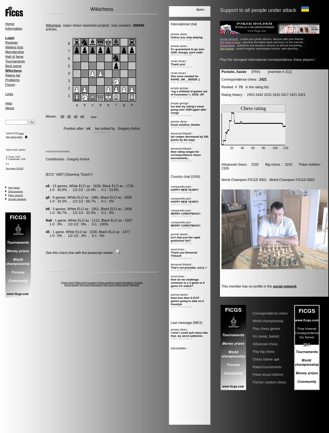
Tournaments (15, 61)
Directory (134, 285)
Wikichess (53, 25)
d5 (69, 116)
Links (9, 94)
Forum (10, 85)
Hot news (14, 187)
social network (284, 286)
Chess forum (68, 283)
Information (13, 28)
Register (11, 42)
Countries (92, 283)
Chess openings (106, 283)
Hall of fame (14, 56)
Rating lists (80, 283)
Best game (13, 66)
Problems (12, 80)
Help (8, 103)
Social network (17, 199)
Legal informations (124, 283)
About (9, 108)
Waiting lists (14, 47)
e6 (82, 116)
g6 (76, 116)
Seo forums (109, 285)
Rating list (12, 75)
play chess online (14, 137)
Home (9, 24)
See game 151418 (14, 168)
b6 (62, 116)
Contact (138, 283)
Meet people (122, 285)
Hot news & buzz (230, 42)
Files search (15, 195)
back (93, 117)
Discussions (15, 191)
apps (21, 133)
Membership (14, 52)
